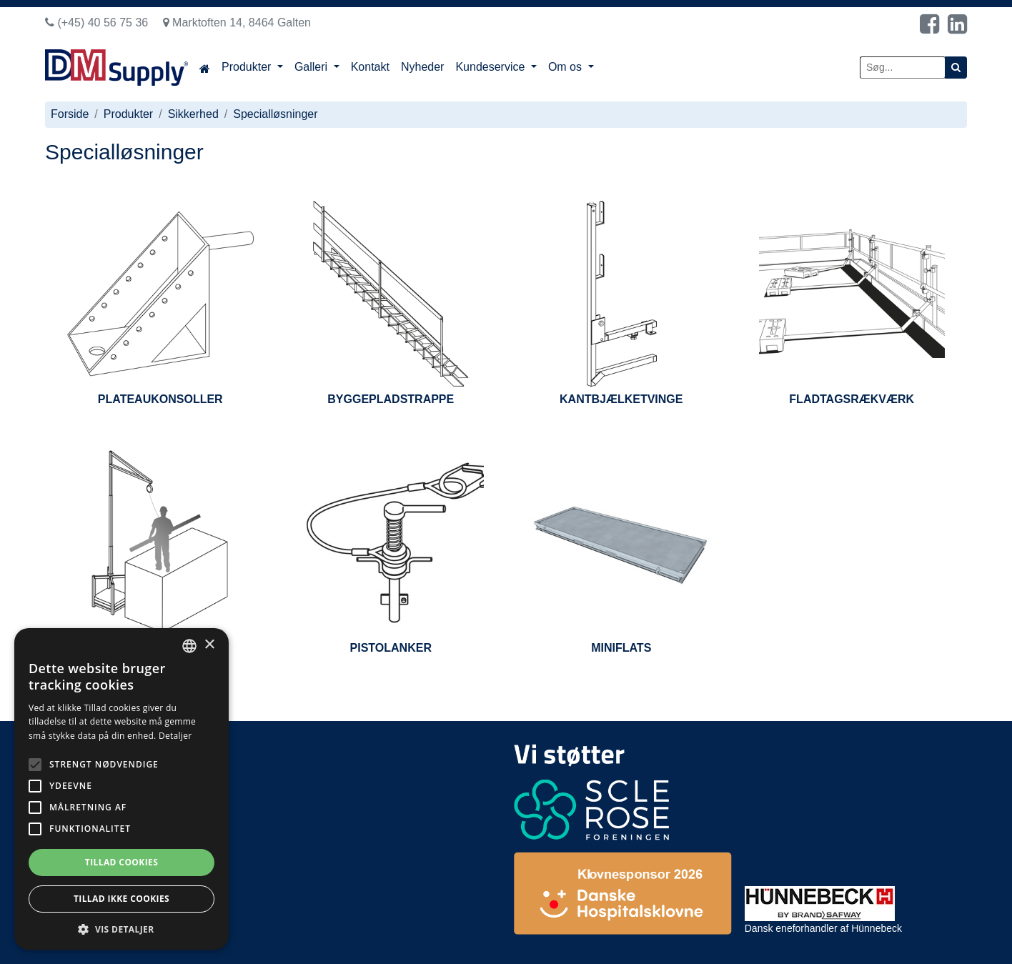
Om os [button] (566, 67)
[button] (121, 928)
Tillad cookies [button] (121, 862)
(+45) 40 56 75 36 (96, 22)
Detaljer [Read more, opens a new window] (175, 736)
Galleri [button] (312, 67)
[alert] (121, 789)
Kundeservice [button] (491, 67)
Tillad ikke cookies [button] (121, 899)
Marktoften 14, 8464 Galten (237, 22)
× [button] (209, 645)
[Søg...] (903, 67)
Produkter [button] (248, 67)
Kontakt (370, 67)
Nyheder (422, 67)
